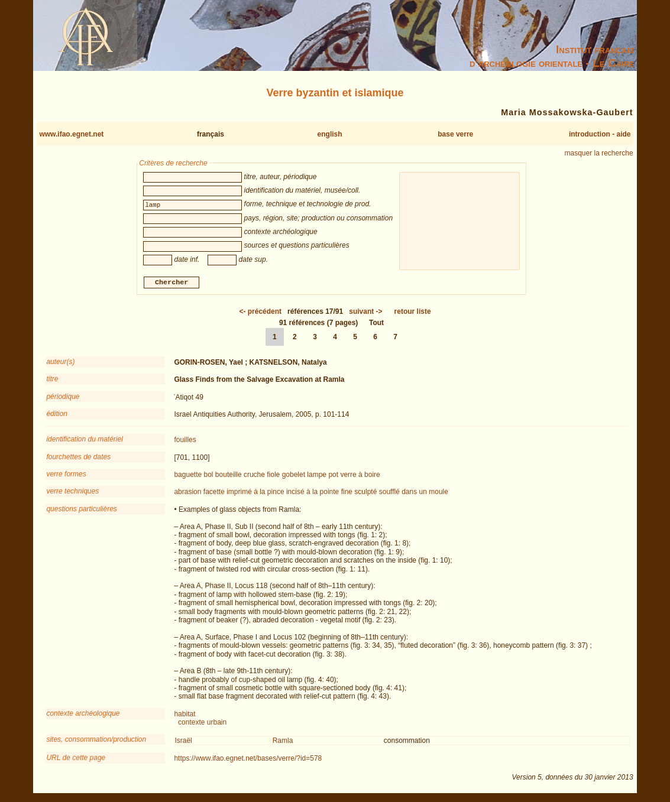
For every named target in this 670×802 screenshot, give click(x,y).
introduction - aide (600, 134)
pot (333, 476)
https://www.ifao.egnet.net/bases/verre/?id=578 (248, 760)
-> (365, 313)
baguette (188, 476)
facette (214, 493)
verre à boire (360, 476)
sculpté (365, 493)
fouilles (185, 441)
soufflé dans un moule (413, 493)
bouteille (228, 476)
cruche (254, 476)
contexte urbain (202, 724)
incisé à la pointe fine (319, 493)
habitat (184, 715)
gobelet (293, 476)
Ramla (283, 742)
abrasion (187, 493)
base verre (455, 134)
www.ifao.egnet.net (71, 134)
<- (260, 313)
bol (208, 476)
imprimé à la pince (255, 493)
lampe (316, 476)
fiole (273, 476)
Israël (183, 742)
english (330, 134)
